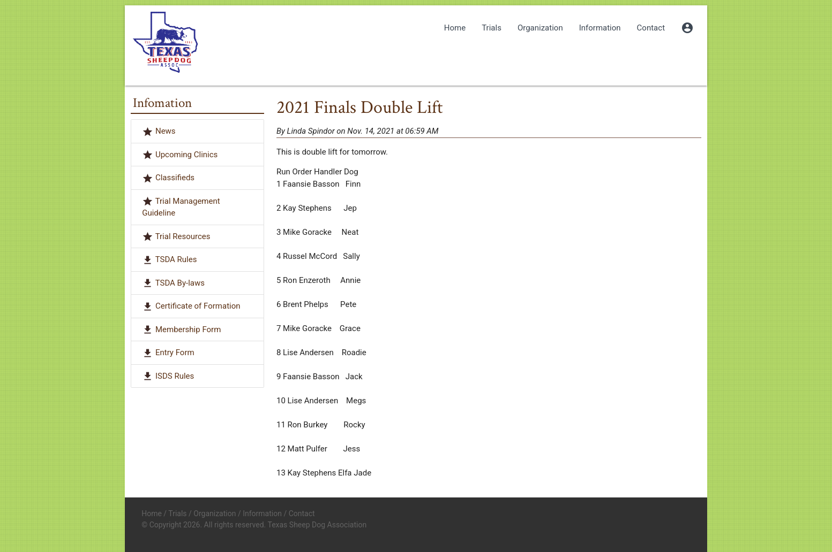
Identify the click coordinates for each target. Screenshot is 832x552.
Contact (651, 28)
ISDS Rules (174, 376)
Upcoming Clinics (186, 154)
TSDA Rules (176, 259)
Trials (491, 28)
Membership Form (188, 329)
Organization (540, 28)
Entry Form (174, 352)
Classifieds (174, 177)
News (165, 131)
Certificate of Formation (198, 306)
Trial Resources (183, 236)
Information (600, 28)
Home (455, 28)
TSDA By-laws (180, 283)
